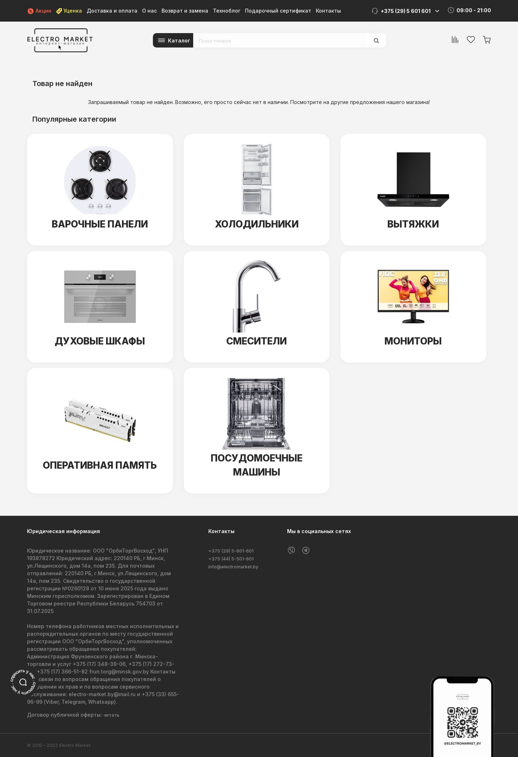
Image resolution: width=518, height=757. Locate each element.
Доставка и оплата (112, 11)
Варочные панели (100, 224)
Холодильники (256, 224)
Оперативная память (100, 465)
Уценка (69, 11)
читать (113, 715)
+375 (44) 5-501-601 (234, 558)
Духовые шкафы (100, 341)
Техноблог (226, 11)
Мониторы (413, 341)
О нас (149, 11)
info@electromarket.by (237, 566)
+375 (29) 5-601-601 (233, 551)
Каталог (179, 40)
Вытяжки (413, 224)
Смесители (256, 341)
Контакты (328, 11)
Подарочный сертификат (278, 11)
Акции (39, 11)
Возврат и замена (185, 11)
